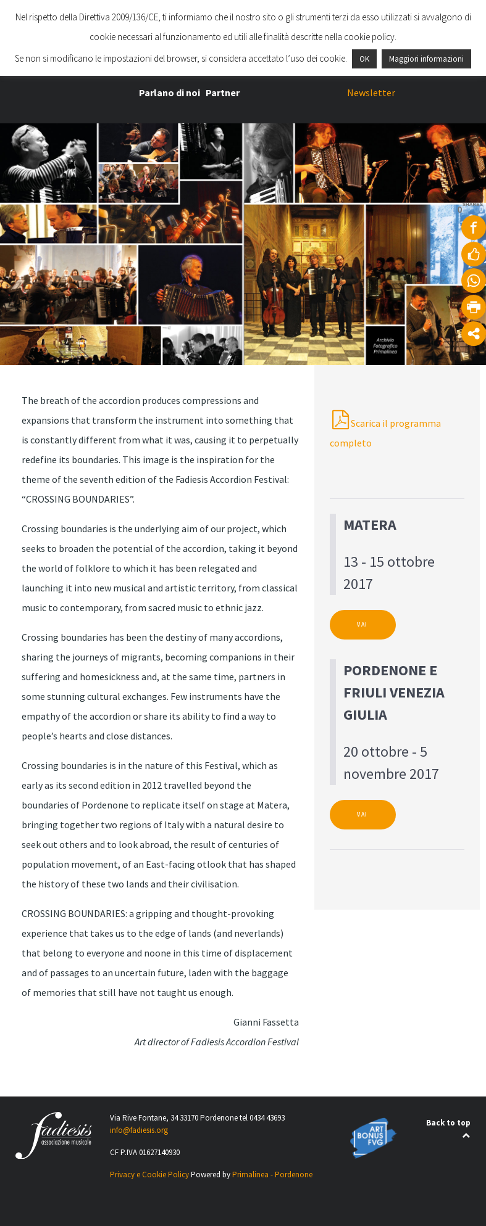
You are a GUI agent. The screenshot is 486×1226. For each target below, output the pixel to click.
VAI (362, 624)
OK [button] (364, 59)
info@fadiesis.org (139, 1130)
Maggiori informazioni (426, 59)
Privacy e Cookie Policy (149, 1174)
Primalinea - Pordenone (272, 1174)
